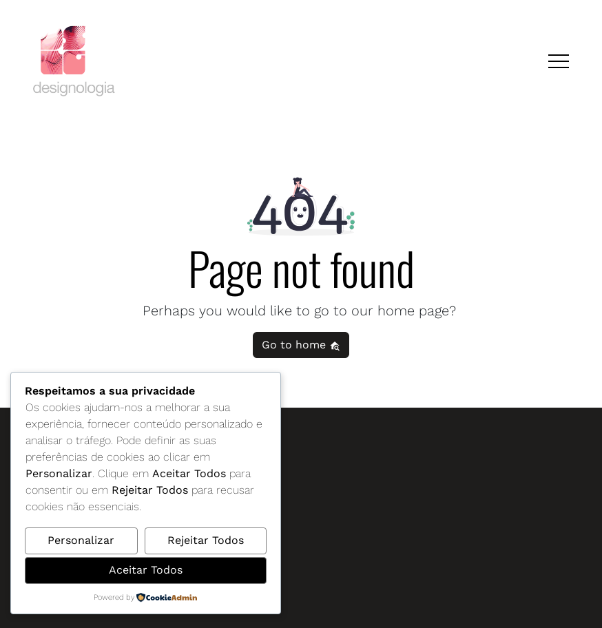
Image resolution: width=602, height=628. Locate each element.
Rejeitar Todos (205, 540)
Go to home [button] (301, 344)
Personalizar (81, 540)
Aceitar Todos (146, 569)
